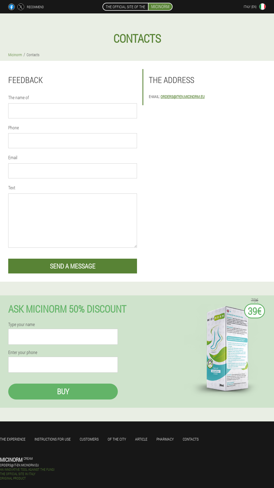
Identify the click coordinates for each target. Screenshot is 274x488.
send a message (72, 266)
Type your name (21, 324)
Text (11, 187)
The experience (12, 439)
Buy (63, 391)
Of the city (117, 439)
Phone (13, 127)
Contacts (191, 439)
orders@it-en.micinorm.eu (183, 96)
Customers (89, 439)
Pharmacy (165, 439)
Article (141, 439)
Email (12, 157)
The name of (18, 97)
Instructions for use (53, 439)
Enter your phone (22, 352)
